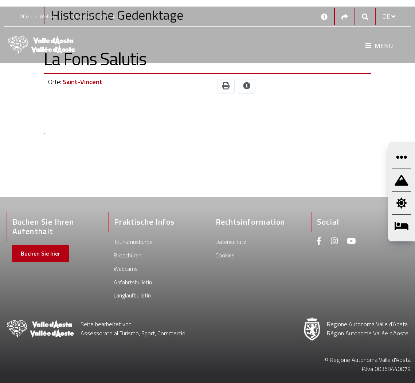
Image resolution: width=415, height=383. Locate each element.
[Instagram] (334, 242)
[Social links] (344, 16)
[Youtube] (351, 242)
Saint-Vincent (82, 82)
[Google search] (365, 16)
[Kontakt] (324, 16)
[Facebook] (319, 242)
